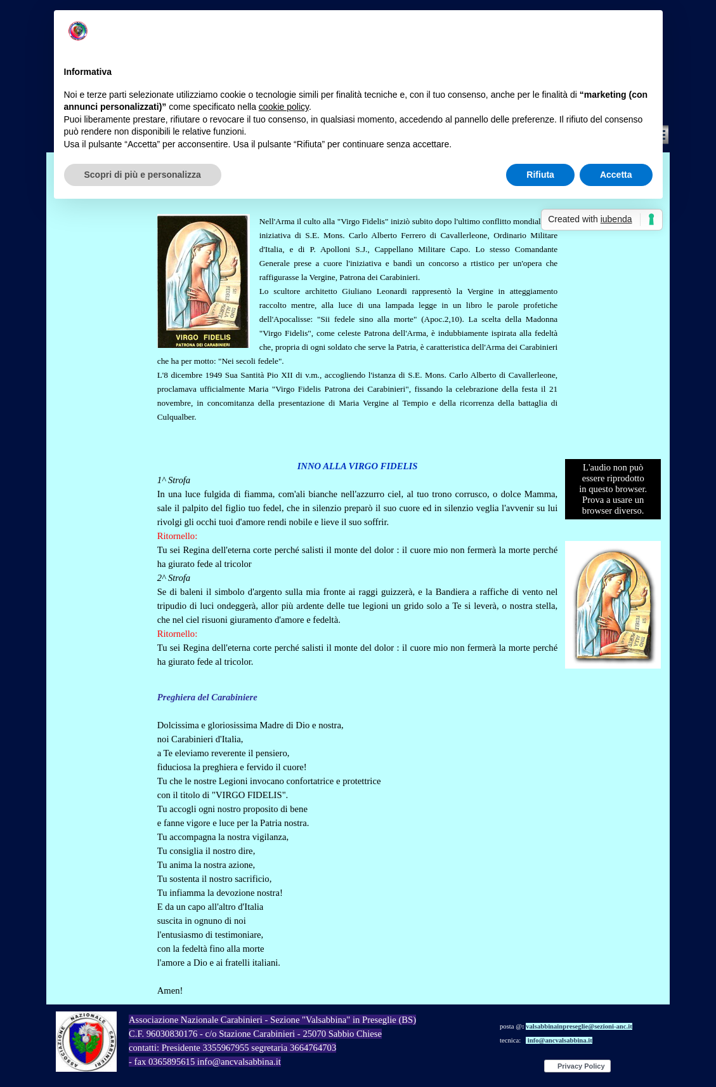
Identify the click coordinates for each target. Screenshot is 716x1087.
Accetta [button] (616, 175)
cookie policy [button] (284, 107)
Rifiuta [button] (540, 175)
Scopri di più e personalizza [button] (142, 175)
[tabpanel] (357, 316)
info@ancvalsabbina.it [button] (560, 1040)
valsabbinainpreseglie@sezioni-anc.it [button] (579, 1026)
